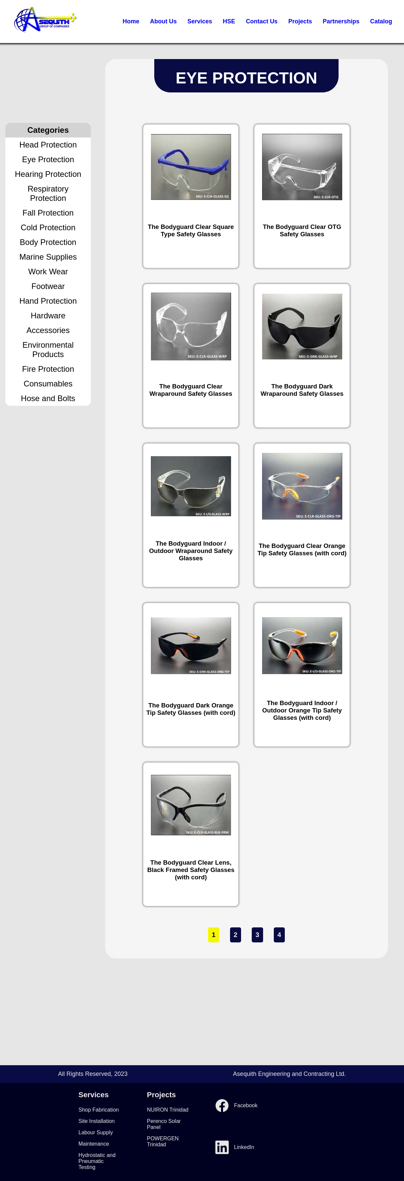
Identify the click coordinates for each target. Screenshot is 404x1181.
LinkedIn (234, 1147)
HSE (229, 21)
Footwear (48, 286)
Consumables (48, 383)
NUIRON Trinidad (167, 1110)
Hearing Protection (48, 174)
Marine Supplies (48, 256)
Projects (300, 21)
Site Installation (96, 1121)
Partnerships (341, 21)
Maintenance (93, 1144)
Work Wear (48, 271)
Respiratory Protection (48, 193)
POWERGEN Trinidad (163, 1141)
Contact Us (261, 21)
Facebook (236, 1105)
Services (199, 21)
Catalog (381, 21)
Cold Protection (48, 227)
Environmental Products (47, 349)
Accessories (47, 330)
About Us (163, 21)
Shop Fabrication (98, 1110)
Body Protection (48, 242)
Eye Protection (48, 159)
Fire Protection (48, 368)
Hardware (48, 315)
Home (131, 21)
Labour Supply (95, 1132)
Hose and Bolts (48, 398)
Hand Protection (48, 300)
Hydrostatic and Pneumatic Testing (97, 1161)
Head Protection (48, 144)
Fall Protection (47, 212)
